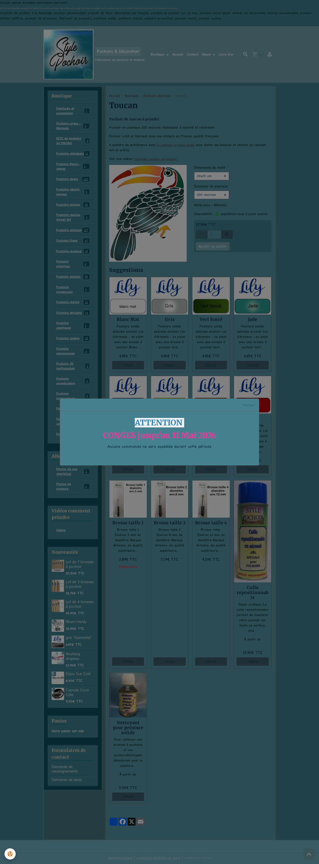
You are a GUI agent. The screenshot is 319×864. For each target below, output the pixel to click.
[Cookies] (10, 853)
